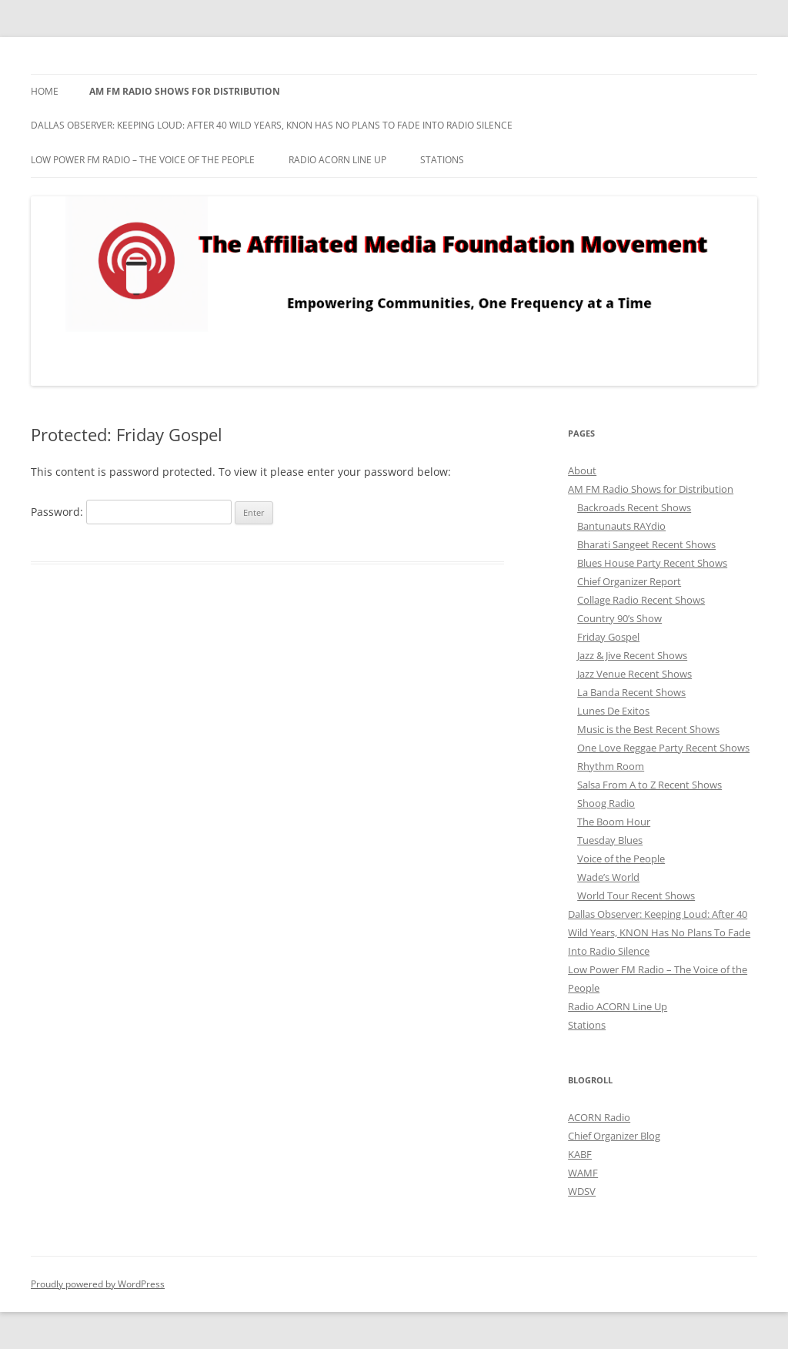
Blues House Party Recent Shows (652, 563)
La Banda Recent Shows (631, 692)
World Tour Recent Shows (636, 895)
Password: (131, 511)
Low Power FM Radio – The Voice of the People (143, 159)
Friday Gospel (608, 637)
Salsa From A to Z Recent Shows (649, 785)
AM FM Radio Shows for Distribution (184, 91)
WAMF (583, 1173)
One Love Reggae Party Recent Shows (663, 748)
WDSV (582, 1191)
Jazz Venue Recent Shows (634, 674)
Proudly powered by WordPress (98, 1283)
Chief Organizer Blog (614, 1136)
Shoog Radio (606, 803)
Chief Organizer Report (629, 581)
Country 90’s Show (619, 618)
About (582, 470)
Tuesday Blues (610, 840)
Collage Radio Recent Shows (641, 600)
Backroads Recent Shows (634, 507)
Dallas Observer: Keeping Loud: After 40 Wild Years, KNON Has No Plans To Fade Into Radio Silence (272, 125)
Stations (442, 159)
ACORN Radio (599, 1117)
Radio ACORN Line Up (337, 159)
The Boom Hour (613, 821)
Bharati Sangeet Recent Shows (646, 544)
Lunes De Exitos (613, 711)
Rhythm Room (610, 766)
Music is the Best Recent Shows (648, 729)
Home (44, 91)
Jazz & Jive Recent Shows (632, 655)
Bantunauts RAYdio (621, 526)
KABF (580, 1154)
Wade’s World (608, 877)
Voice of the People (621, 858)
